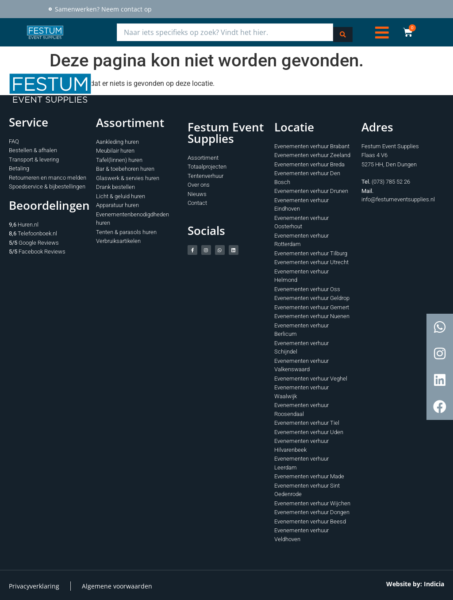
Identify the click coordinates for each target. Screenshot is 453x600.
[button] (382, 31)
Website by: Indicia (415, 582)
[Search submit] (343, 32)
